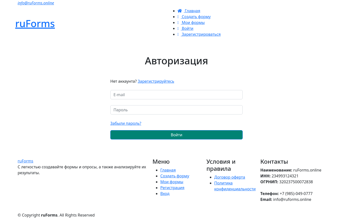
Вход (164, 193)
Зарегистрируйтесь (156, 81)
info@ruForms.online (36, 3)
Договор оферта (229, 177)
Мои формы (191, 22)
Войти (185, 28)
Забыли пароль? (125, 123)
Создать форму (194, 16)
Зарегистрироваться (199, 34)
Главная (188, 10)
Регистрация (172, 187)
